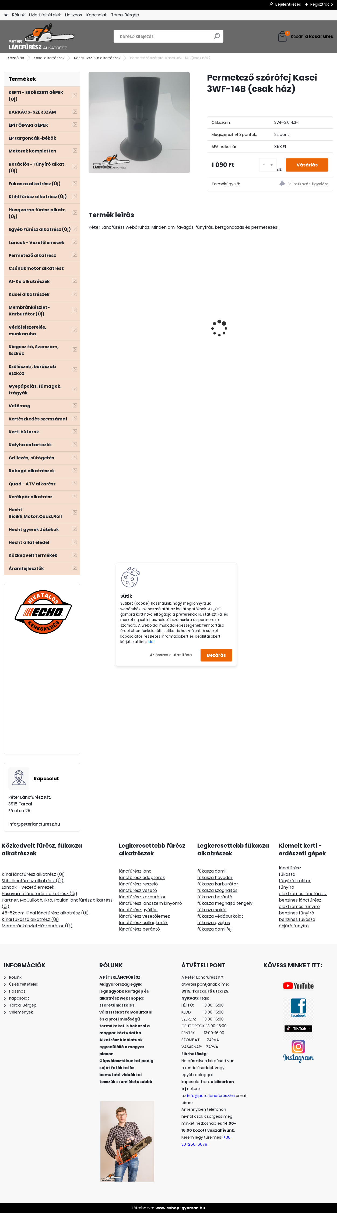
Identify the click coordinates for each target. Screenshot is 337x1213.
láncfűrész (290, 868)
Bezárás (216, 655)
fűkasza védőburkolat (220, 916)
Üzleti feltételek (45, 15)
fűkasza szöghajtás (217, 890)
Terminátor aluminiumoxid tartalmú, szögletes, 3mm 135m (175, 306)
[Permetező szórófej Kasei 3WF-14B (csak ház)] (139, 122)
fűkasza (287, 874)
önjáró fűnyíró (294, 926)
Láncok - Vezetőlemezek (28, 887)
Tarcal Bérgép (125, 15)
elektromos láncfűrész (303, 894)
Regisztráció (321, 4)
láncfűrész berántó (139, 929)
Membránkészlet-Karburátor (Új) (37, 926)
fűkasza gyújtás (213, 923)
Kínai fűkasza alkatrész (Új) (30, 919)
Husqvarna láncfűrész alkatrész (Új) (39, 894)
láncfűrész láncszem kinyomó (150, 903)
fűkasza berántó (214, 897)
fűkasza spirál (211, 910)
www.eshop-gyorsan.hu (180, 1208)
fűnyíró (286, 887)
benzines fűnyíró (296, 913)
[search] (217, 38)
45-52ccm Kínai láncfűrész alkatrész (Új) (45, 913)
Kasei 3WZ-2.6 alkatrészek (97, 57)
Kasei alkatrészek (49, 57)
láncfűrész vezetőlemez (144, 916)
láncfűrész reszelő (138, 884)
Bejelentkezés (288, 4)
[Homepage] (6, 15)
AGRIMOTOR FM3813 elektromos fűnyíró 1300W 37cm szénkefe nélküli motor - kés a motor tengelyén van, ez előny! (117, 338)
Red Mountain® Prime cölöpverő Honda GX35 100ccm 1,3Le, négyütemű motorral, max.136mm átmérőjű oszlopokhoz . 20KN (302, 327)
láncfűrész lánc (135, 871)
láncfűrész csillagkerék (143, 923)
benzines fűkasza (297, 919)
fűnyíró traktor (295, 881)
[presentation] (91, 319)
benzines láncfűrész (300, 900)
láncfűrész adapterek (142, 877)
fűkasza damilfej (214, 929)
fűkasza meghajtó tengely (224, 903)
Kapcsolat (96, 15)
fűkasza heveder (215, 877)
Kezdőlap (16, 57)
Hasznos (73, 15)
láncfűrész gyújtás (138, 910)
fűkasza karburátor (217, 884)
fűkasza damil (211, 871)
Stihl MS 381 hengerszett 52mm (241, 306)
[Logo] (41, 36)
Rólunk (18, 15)
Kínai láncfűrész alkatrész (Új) (33, 874)
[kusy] (268, 165)
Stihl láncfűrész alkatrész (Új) (33, 881)
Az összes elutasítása (171, 655)
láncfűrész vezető (138, 890)
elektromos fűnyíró (299, 906)
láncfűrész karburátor (142, 897)
